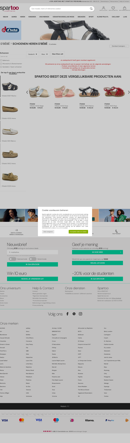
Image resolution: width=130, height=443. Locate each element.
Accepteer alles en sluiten (78, 232)
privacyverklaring (59, 228)
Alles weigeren (48, 232)
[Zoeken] (91, 8)
